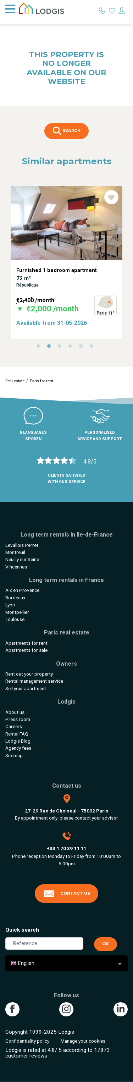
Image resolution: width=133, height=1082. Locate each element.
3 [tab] (61, 347)
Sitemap (14, 755)
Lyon (10, 604)
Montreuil (15, 552)
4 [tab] (72, 347)
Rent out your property (29, 674)
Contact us (66, 893)
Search (67, 131)
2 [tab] (50, 347)
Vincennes (16, 567)
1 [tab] (40, 347)
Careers (13, 726)
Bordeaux (15, 597)
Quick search (22, 930)
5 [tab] (82, 347)
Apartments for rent (26, 643)
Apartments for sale (26, 650)
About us (14, 712)
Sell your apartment (25, 688)
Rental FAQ (16, 734)
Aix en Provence (22, 590)
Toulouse (14, 619)
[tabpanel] (66, 262)
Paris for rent (41, 381)
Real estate (14, 381)
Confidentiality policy (27, 1041)
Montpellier (17, 612)
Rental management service (34, 681)
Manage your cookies (83, 1041)
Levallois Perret (21, 545)
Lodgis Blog (18, 741)
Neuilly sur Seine (22, 559)
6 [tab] (93, 347)
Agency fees (18, 748)
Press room (17, 719)
